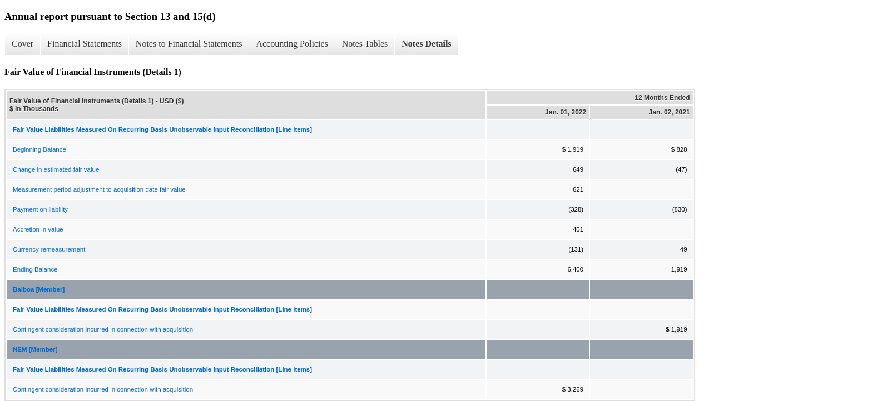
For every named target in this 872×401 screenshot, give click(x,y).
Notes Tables (365, 43)
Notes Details (426, 43)
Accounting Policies (292, 43)
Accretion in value (38, 229)
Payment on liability (40, 209)
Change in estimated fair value (56, 169)
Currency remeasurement (49, 249)
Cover (22, 43)
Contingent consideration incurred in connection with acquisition (103, 329)
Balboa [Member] (39, 289)
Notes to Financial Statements (189, 43)
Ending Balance (35, 269)
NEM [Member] (35, 349)
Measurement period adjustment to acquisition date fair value (99, 189)
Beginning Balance (39, 149)
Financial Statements (84, 43)
